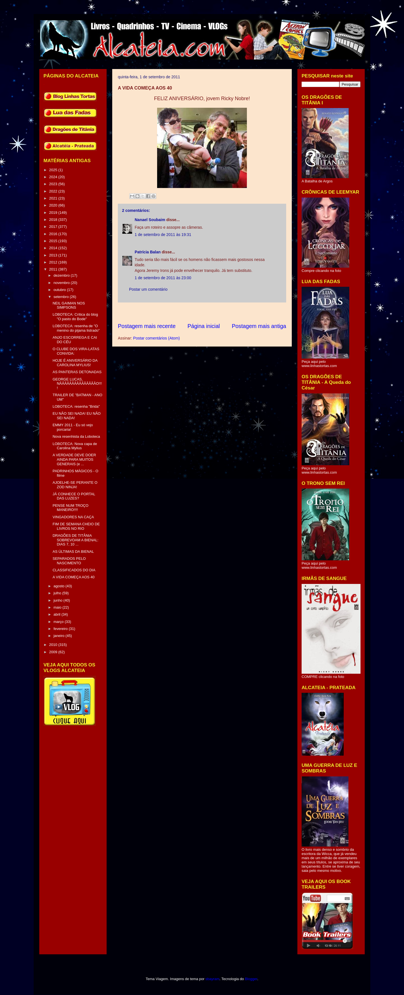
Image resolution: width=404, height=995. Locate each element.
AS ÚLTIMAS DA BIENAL (73, 551)
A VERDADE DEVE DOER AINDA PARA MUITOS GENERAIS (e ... (74, 459)
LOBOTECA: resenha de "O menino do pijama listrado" (76, 328)
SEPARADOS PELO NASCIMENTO (69, 560)
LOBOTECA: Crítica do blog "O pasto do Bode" (75, 316)
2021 (53, 198)
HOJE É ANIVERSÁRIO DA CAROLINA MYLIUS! (74, 362)
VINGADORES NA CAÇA (73, 517)
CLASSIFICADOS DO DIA (73, 570)
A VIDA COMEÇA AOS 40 (73, 577)
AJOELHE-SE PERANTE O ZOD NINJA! (74, 484)
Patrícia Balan (148, 252)
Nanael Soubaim (150, 219)
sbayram (212, 979)
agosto (60, 586)
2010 (53, 645)
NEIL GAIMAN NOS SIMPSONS (68, 305)
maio (58, 607)
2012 (53, 262)
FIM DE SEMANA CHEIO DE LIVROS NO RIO (76, 526)
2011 (53, 269)
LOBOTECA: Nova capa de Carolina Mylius (74, 446)
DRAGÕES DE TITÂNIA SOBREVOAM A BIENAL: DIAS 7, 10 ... (75, 539)
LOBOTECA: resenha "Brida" (76, 406)
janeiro (60, 636)
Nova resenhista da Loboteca (76, 436)
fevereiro (61, 629)
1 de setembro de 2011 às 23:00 (163, 278)
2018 (53, 219)
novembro (62, 283)
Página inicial (203, 326)
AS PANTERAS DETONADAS (76, 372)
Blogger (251, 979)
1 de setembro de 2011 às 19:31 (163, 234)
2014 (53, 248)
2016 (53, 234)
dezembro (62, 275)
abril (57, 614)
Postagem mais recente (147, 326)
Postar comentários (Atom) (156, 338)
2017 (53, 226)
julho (58, 593)
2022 (53, 191)
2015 (53, 241)
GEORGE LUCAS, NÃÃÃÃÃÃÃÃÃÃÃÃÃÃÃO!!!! (77, 383)
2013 (53, 255)
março (59, 622)
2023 (53, 184)
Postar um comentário (148, 289)
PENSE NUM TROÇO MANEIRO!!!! (70, 507)
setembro (62, 297)
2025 (53, 170)
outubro (60, 290)
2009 (53, 652)
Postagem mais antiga (259, 326)
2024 (53, 177)
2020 (53, 205)
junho (58, 600)
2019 (53, 212)
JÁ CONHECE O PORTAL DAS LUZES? (73, 496)
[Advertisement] (220, 312)
